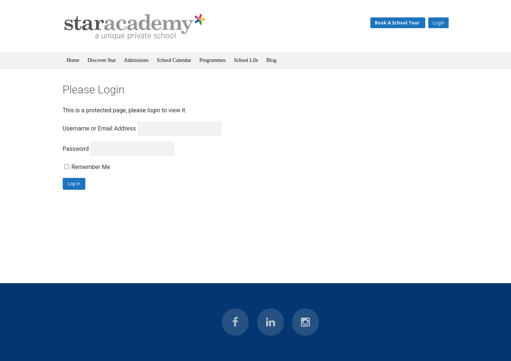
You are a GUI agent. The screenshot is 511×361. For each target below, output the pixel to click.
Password (76, 148)
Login (438, 23)
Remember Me (87, 166)
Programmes (212, 60)
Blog (271, 60)
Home (73, 60)
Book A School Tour (398, 23)
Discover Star (102, 60)
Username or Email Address (99, 128)
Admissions (136, 60)
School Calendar (174, 60)
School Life (246, 60)
